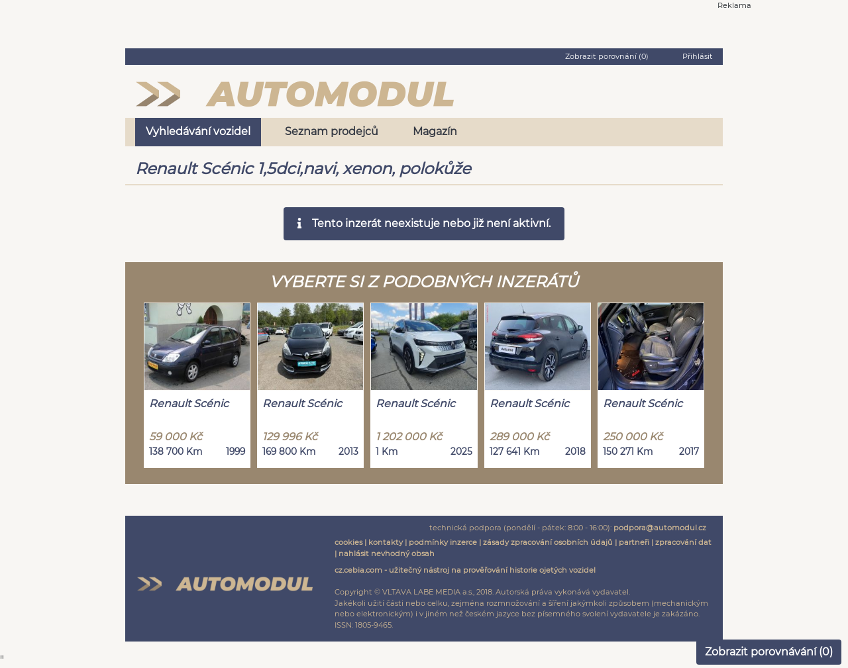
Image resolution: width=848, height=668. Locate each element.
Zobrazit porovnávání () (769, 651)
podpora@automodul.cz (659, 527)
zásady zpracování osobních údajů (548, 542)
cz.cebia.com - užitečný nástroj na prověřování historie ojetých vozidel (465, 570)
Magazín (435, 131)
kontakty (385, 542)
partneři (634, 542)
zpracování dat (683, 542)
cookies (348, 542)
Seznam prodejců (331, 131)
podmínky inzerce (443, 542)
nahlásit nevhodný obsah (387, 553)
